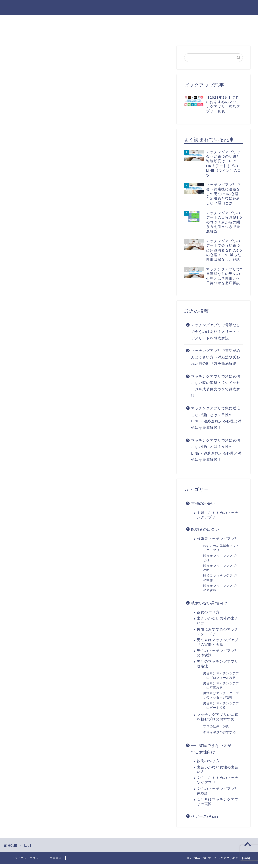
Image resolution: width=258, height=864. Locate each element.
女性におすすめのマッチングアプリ (145, 32)
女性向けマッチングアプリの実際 (217, 802)
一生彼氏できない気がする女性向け (211, 748)
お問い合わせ (202, 32)
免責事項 (56, 857)
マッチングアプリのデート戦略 (129, 7)
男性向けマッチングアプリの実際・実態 (217, 642)
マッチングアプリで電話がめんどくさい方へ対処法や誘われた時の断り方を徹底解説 (215, 357)
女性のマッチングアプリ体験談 (217, 791)
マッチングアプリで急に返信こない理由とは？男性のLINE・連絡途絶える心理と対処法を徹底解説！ (216, 418)
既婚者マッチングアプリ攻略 (221, 568)
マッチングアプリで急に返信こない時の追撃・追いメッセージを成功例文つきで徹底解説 (215, 386)
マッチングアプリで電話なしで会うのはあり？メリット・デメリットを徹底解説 (215, 331)
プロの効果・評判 (216, 726)
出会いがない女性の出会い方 (74, 32)
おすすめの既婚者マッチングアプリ (221, 548)
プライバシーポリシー (27, 857)
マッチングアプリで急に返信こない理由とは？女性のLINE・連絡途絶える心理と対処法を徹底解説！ (216, 450)
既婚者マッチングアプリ (217, 539)
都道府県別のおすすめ (219, 732)
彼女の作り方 (23, 21)
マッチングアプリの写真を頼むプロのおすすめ (217, 717)
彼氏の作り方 (23, 32)
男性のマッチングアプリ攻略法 (218, 21)
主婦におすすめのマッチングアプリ (217, 515)
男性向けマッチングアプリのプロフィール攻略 (221, 675)
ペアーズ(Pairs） (207, 816)
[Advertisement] (88, 126)
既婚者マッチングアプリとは (221, 558)
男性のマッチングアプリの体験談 (217, 653)
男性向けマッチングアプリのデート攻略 (221, 705)
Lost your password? (97, 242)
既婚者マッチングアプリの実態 (221, 578)
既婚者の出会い (205, 529)
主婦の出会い (203, 503)
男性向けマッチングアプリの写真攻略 (221, 685)
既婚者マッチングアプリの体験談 (221, 588)
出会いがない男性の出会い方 (74, 21)
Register (67, 242)
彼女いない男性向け (209, 603)
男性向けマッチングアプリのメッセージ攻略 (221, 695)
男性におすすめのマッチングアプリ (145, 21)
